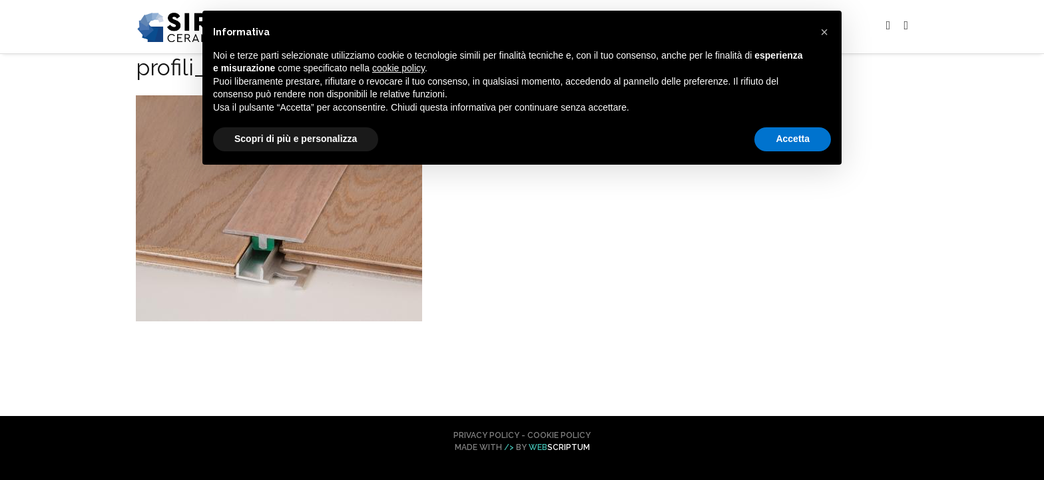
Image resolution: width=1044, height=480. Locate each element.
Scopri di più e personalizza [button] (295, 138)
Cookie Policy (559, 435)
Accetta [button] (793, 138)
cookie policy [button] (398, 68)
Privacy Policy (486, 435)
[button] (824, 32)
